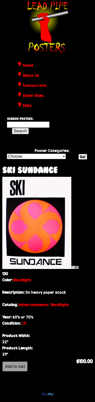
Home (28, 65)
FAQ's (27, 106)
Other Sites (33, 96)
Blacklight (23, 280)
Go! (83, 156)
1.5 (24, 323)
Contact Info (35, 85)
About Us (31, 75)
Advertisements (34, 304)
